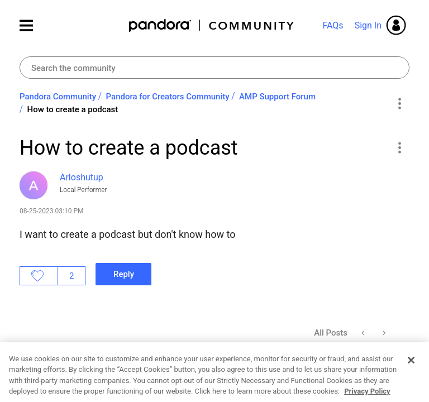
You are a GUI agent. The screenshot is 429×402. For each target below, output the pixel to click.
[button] (399, 147)
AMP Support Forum (277, 97)
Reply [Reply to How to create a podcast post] (123, 274)
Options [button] (399, 103)
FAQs (332, 25)
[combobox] (214, 67)
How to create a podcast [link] (72, 109)
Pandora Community (212, 25)
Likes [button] (39, 276)
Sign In (368, 25)
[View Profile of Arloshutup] (81, 177)
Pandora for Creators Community (168, 97)
